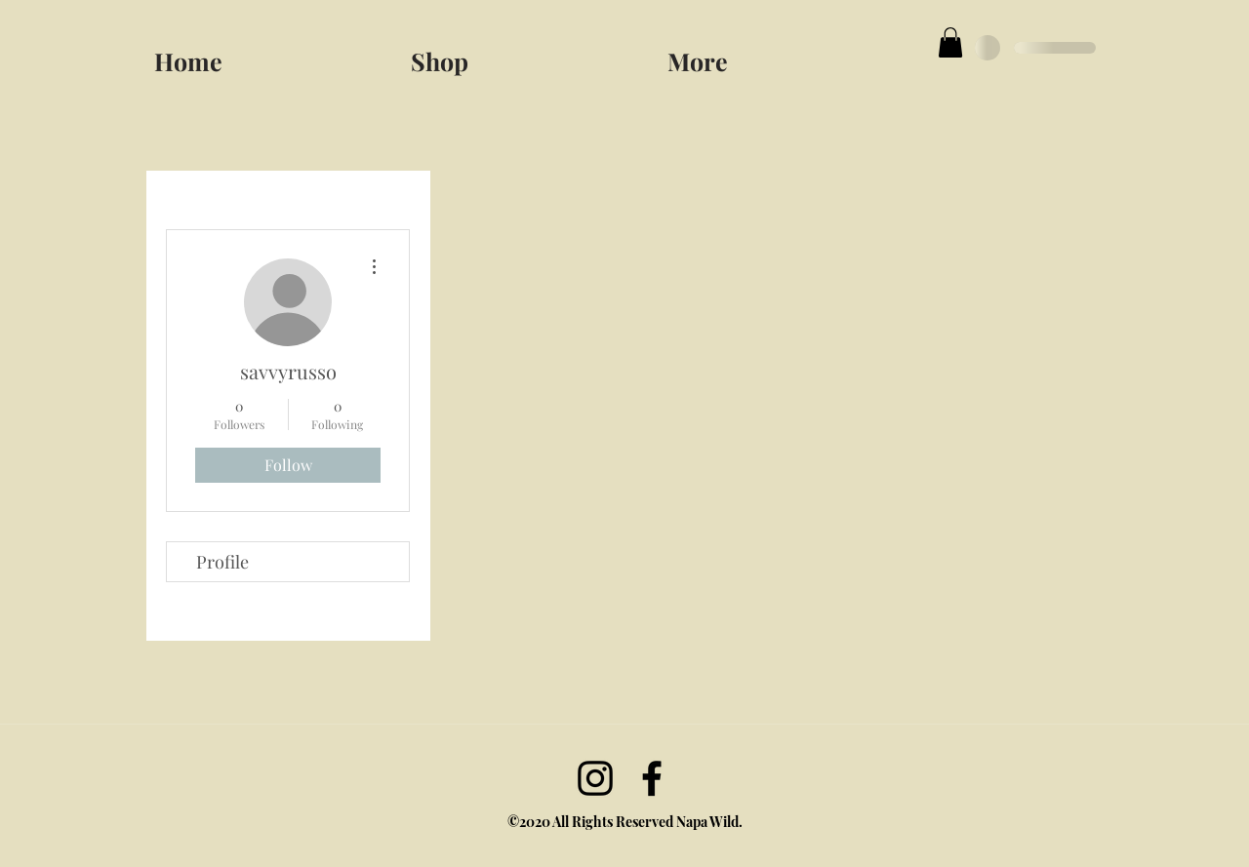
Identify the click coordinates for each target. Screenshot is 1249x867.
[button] (787, 52)
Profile (222, 561)
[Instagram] (595, 778)
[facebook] (651, 778)
